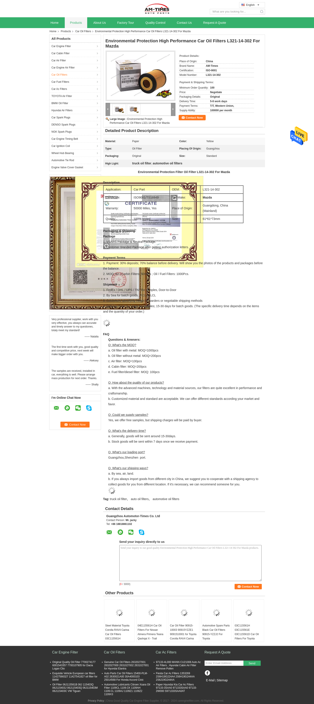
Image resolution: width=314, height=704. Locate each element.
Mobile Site (212, 685)
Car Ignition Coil (61, 146)
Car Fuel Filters (60, 81)
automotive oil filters (166, 499)
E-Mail (210, 680)
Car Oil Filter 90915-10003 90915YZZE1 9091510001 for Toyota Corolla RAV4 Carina (183, 632)
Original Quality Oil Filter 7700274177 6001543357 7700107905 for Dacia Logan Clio (74, 665)
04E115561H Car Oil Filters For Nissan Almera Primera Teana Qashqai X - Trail (150, 632)
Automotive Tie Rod (63, 160)
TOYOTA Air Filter (62, 96)
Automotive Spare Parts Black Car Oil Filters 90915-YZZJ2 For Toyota (216, 632)
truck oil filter (118, 499)
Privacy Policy (96, 700)
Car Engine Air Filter (63, 67)
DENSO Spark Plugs (64, 124)
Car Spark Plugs (61, 117)
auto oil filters (139, 499)
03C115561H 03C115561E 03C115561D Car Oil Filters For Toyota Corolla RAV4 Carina (247, 634)
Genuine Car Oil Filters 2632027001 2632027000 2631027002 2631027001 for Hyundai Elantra (126, 665)
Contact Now (194, 117)
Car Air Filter (59, 60)
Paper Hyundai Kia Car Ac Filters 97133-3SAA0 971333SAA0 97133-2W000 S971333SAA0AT (176, 688)
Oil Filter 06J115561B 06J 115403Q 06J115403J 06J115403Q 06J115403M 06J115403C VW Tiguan (75, 688)
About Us (99, 22)
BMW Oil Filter (60, 103)
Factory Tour (125, 22)
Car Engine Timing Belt (65, 138)
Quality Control (155, 22)
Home (54, 22)
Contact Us (184, 22)
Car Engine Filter (61, 46)
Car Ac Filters (59, 89)
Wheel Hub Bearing (63, 153)
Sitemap (222, 680)
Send (252, 663)
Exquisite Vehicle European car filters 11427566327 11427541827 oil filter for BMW (75, 676)
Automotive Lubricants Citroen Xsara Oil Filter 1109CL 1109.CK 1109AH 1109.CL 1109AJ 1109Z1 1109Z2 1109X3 (127, 689)
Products (76, 22)
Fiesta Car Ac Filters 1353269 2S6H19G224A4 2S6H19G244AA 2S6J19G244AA (175, 676)
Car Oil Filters (83, 31)
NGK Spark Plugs (62, 131)
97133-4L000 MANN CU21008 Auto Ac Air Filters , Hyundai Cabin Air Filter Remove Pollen (178, 665)
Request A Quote (214, 22)
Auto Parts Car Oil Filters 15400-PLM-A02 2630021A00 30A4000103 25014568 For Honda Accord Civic (126, 676)
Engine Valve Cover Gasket (67, 167)
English (252, 4)
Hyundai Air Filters (62, 110)
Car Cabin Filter (61, 53)
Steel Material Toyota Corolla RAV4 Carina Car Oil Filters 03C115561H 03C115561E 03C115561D (117, 636)
